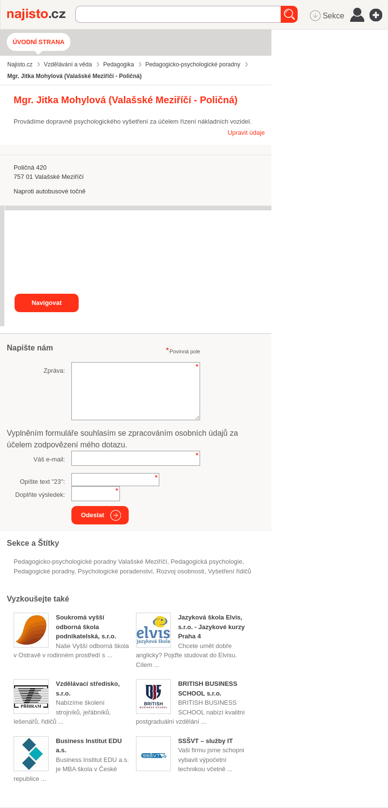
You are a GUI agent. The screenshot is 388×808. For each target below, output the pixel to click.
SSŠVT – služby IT (205, 741)
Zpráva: (54, 370)
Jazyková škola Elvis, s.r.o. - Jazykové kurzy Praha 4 (211, 627)
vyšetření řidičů (229, 571)
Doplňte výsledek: (40, 494)
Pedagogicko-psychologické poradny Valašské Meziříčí (90, 561)
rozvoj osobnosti (180, 571)
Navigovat (47, 302)
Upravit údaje (246, 132)
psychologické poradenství (115, 571)
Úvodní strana (39, 42)
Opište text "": (42, 481)
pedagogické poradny (44, 571)
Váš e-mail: (49, 459)
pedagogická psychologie (206, 561)
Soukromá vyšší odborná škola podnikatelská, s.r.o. (86, 627)
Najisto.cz (41, 14)
